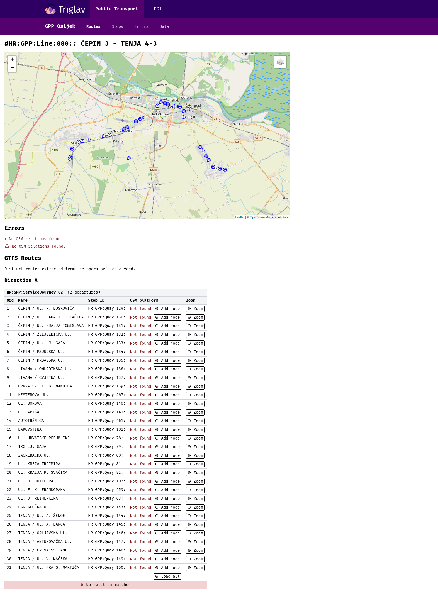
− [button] (12, 68)
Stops (117, 26)
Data (164, 26)
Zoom (197, 308)
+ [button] (12, 60)
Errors (141, 26)
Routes (93, 26)
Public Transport (116, 8)
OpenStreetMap (261, 217)
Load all (169, 576)
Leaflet (239, 217)
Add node (169, 308)
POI (158, 8)
